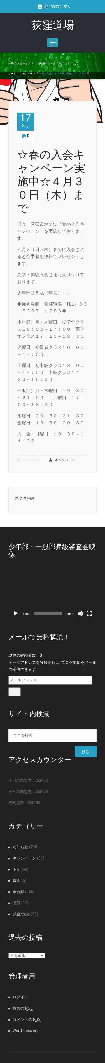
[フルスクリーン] (89, 613)
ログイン (20, 997)
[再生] (15, 613)
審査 (16, 880)
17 (25, 121)
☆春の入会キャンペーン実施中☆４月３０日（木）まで (51, 181)
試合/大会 (21, 914)
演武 (16, 903)
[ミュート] (80, 613)
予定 (16, 869)
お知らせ (20, 847)
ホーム (12, 73)
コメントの (27, 1019)
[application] (52, 594)
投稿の (23, 1008)
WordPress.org (26, 1030)
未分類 (18, 891)
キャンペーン (27, 73)
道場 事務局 (29, 460)
